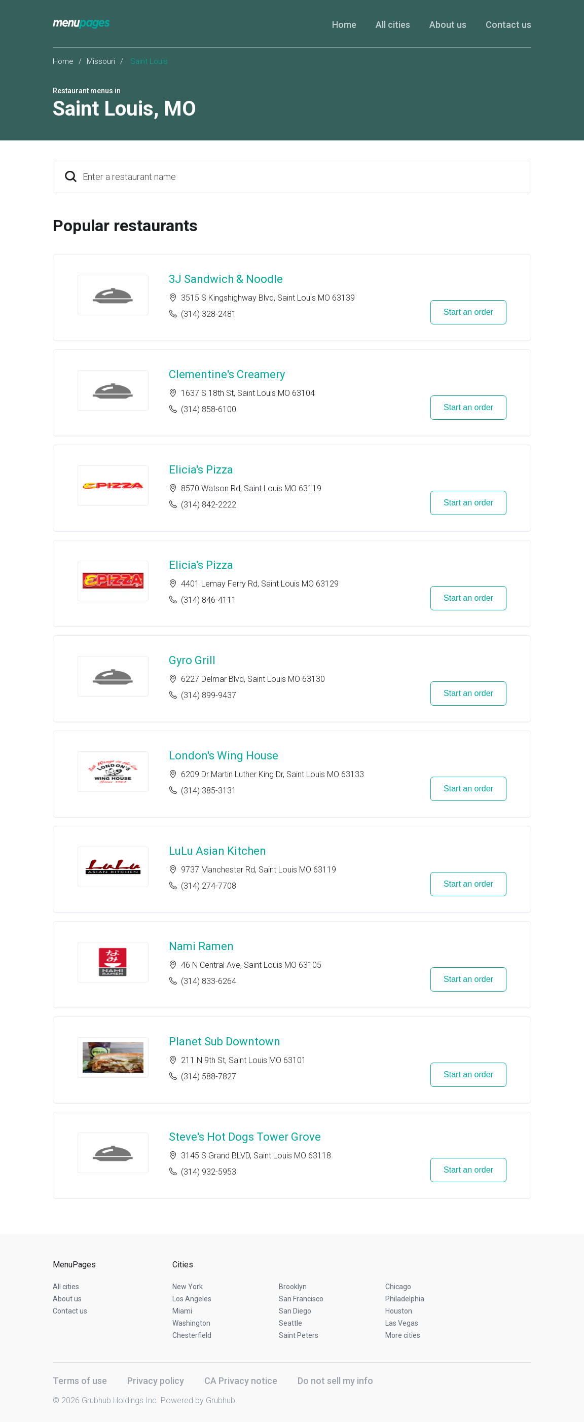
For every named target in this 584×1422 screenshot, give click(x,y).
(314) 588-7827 (208, 1076)
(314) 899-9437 (208, 695)
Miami (182, 1311)
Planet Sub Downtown (224, 1041)
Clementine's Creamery (227, 374)
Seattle (290, 1323)
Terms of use (80, 1380)
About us (447, 24)
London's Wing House (223, 755)
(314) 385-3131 (208, 790)
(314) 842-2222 (208, 504)
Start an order (468, 312)
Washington (191, 1323)
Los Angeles (191, 1299)
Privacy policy (155, 1380)
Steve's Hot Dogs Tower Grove (245, 1137)
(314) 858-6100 (208, 409)
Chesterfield (191, 1335)
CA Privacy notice (240, 1380)
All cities (393, 24)
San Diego (295, 1311)
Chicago (398, 1287)
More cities (402, 1335)
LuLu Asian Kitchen (217, 851)
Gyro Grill (192, 660)
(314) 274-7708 (208, 886)
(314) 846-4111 (208, 600)
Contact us (508, 24)
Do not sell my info (335, 1380)
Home (344, 24)
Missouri (101, 61)
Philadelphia (404, 1299)
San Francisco (301, 1299)
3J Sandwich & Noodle (226, 279)
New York (187, 1287)
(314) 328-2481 (208, 314)
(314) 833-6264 (208, 981)
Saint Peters (298, 1335)
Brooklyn (293, 1287)
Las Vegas (401, 1323)
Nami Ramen (201, 946)
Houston (398, 1311)
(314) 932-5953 (208, 1172)
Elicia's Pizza (201, 469)
